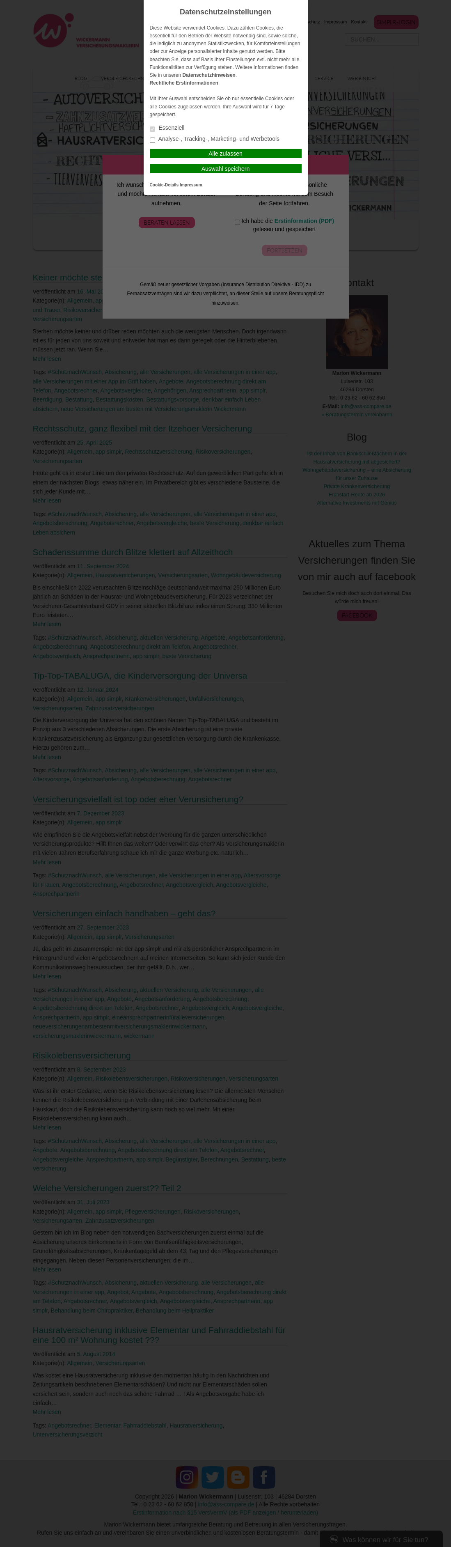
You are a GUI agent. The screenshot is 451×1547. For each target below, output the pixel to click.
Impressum (191, 185)
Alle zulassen (225, 153)
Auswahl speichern (225, 168)
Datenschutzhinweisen (209, 75)
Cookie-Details (164, 185)
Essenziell (167, 128)
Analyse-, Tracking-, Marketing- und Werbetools (215, 139)
